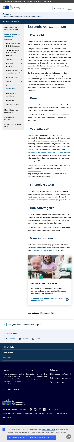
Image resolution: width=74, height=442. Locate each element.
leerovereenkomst (34, 171)
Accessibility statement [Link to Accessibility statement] (12, 389)
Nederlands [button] (59, 8)
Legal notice (7, 417)
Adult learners (15, 21)
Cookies (50, 413)
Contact (56, 409)
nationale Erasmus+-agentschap (45, 250)
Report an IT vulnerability (12, 413)
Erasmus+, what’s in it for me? (44, 284)
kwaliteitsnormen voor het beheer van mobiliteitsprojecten (49, 152)
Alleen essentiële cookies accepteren (41, 437)
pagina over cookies (48, 429)
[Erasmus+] (14, 7)
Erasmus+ (7, 370)
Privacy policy (62, 413)
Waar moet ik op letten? (42, 1)
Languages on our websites (34, 413)
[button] (9, 339)
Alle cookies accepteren (17, 437)
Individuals (6, 21)
